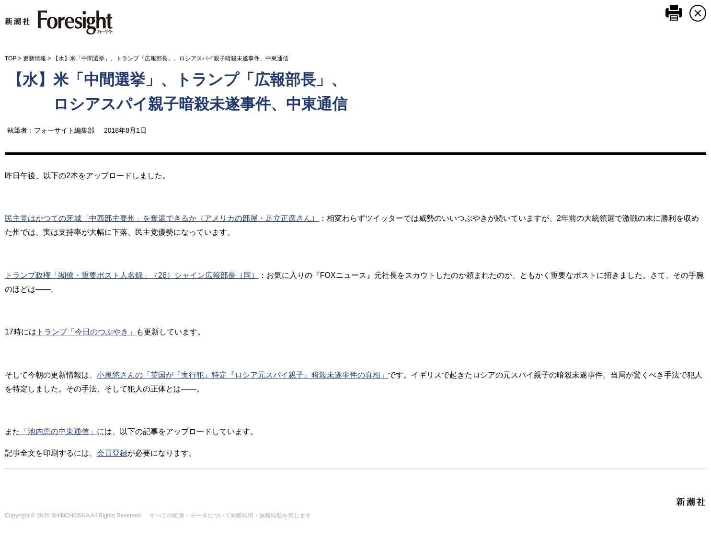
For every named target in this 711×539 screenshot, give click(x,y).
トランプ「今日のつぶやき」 (86, 332)
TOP (10, 58)
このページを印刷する (673, 13)
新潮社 (691, 502)
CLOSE (697, 13)
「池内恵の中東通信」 (58, 431)
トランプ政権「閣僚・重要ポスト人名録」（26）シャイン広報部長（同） (132, 275)
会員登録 (112, 453)
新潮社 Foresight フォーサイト (59, 22)
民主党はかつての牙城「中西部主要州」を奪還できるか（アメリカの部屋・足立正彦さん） (162, 218)
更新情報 (34, 58)
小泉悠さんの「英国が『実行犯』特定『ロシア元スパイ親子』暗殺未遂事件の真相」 (242, 375)
